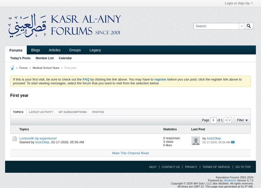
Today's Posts (20, 58)
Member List (45, 58)
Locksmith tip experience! (38, 138)
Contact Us (171, 166)
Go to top (243, 166)
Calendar (65, 58)
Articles (54, 50)
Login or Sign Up (239, 3)
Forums (15, 50)
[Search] (218, 26)
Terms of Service (216, 166)
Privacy (191, 166)
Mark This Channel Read (130, 153)
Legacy (95, 50)
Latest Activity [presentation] (41, 112)
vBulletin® (230, 180)
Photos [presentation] (98, 112)
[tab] (18, 111)
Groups (75, 50)
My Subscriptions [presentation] (73, 112)
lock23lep (42, 142)
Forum (23, 67)
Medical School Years (46, 67)
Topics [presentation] (18, 112)
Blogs (35, 50)
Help (152, 166)
